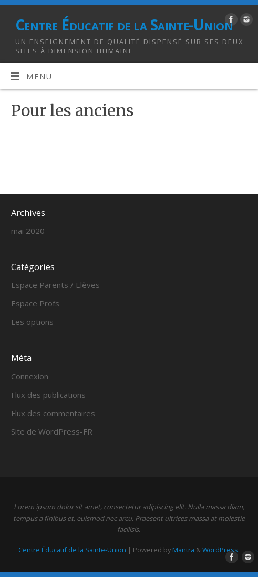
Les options (32, 321)
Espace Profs (35, 303)
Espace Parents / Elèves (55, 285)
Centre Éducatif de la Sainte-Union (124, 25)
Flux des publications (48, 394)
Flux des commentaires (53, 413)
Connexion (29, 376)
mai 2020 (28, 230)
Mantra (183, 549)
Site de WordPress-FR (51, 431)
